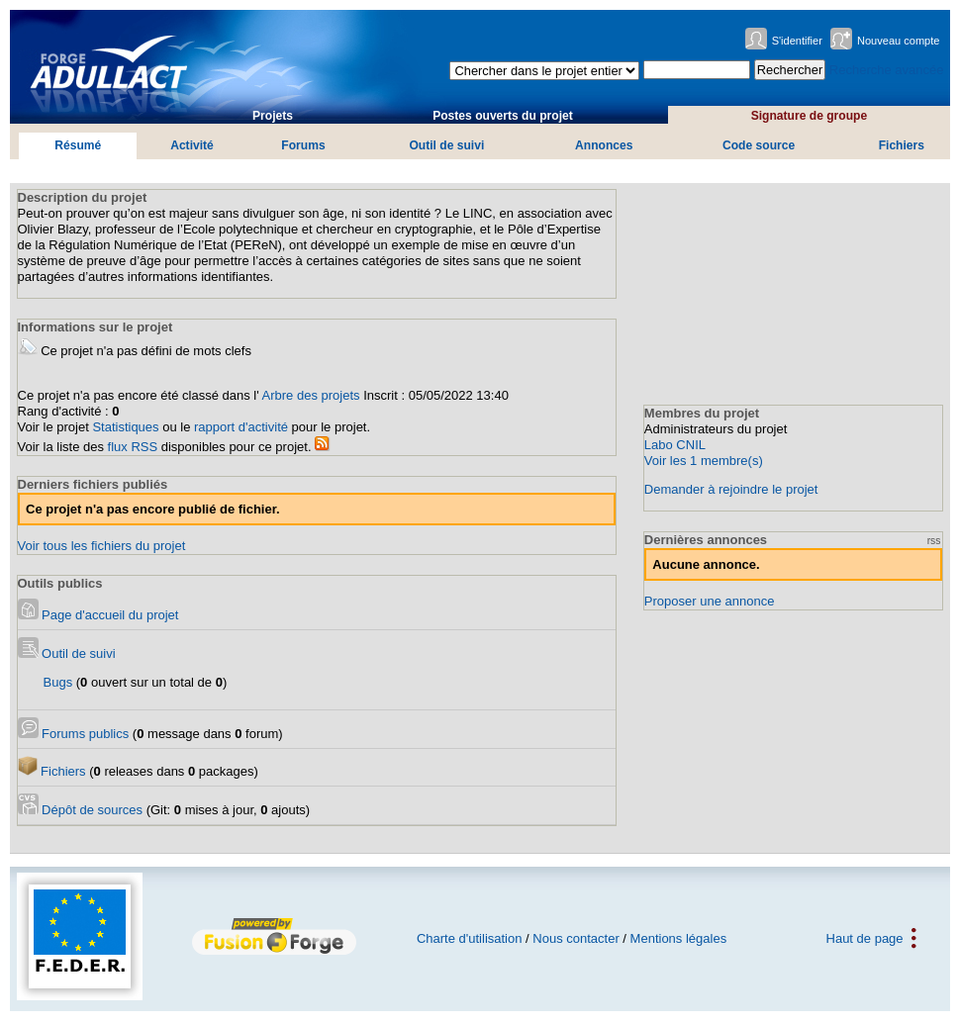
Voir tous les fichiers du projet (102, 545)
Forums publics (74, 733)
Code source (758, 145)
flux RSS (133, 446)
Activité (192, 145)
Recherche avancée (886, 69)
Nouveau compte (898, 41)
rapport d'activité (241, 426)
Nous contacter (575, 938)
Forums (303, 145)
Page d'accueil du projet (98, 614)
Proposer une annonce (709, 601)
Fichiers (901, 145)
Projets (272, 116)
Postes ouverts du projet (502, 116)
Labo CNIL (675, 444)
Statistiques (125, 426)
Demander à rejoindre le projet (731, 489)
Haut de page (865, 938)
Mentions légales (678, 938)
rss (934, 540)
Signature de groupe (809, 116)
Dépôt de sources (81, 809)
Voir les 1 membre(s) (703, 460)
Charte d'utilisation (470, 938)
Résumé (77, 145)
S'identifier (797, 41)
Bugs (58, 682)
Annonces (603, 145)
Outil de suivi (446, 145)
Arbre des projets (311, 395)
